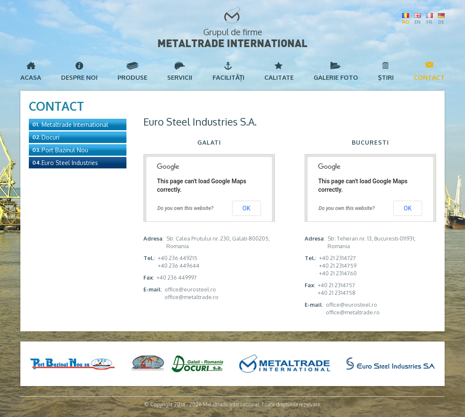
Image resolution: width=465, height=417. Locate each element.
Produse (132, 77)
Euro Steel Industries (70, 162)
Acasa (30, 77)
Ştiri (386, 77)
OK (246, 208)
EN (417, 22)
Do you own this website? (185, 208)
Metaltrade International (75, 124)
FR (429, 22)
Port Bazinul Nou (65, 150)
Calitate (279, 77)
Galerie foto (336, 77)
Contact (429, 77)
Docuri (50, 137)
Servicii (179, 77)
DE (441, 22)
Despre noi (79, 77)
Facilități (228, 77)
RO (405, 22)
